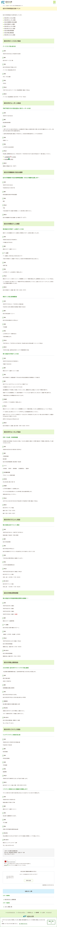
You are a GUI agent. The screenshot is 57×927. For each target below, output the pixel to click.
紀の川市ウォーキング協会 (9, 26)
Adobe (6, 865)
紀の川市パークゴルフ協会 (9, 17)
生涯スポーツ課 (8, 5)
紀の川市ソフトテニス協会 (9, 34)
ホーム (4, 5)
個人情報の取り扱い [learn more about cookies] (23, 923)
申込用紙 (8, 159)
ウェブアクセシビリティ (11, 912)
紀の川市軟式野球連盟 (9, 30)
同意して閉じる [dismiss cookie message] (51, 922)
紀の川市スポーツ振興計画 (10, 899)
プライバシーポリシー (21, 912)
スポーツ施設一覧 (8, 906)
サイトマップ (49, 912)
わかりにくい (11, 877)
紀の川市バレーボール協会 (10, 19)
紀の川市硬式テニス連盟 (9, 24)
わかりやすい (11, 876)
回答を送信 (28, 880)
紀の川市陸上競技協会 (9, 32)
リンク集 (43, 912)
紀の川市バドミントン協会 (9, 28)
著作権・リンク (30, 912)
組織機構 (37, 912)
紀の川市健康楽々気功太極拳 (10, 22)
